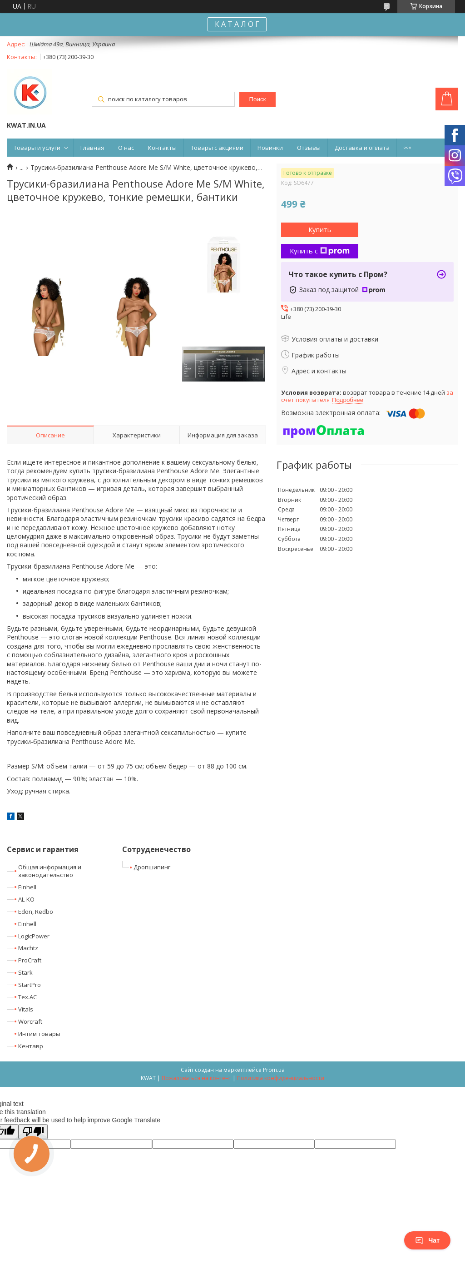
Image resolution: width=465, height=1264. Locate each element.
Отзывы (309, 148)
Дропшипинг (152, 867)
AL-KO (26, 899)
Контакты (162, 148)
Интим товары (39, 1034)
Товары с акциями (217, 148)
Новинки (270, 148)
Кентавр (30, 1046)
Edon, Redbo (35, 911)
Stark (25, 972)
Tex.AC (27, 997)
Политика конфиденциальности (280, 1078)
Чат (427, 1240)
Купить (319, 229)
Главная (92, 148)
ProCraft (29, 960)
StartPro (29, 985)
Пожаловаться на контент (196, 1078)
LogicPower (33, 936)
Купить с (320, 250)
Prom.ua (274, 1070)
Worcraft (30, 1021)
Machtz (28, 948)
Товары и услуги (37, 148)
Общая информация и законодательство (49, 871)
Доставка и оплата (362, 148)
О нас (126, 148)
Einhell (27, 887)
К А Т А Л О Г (237, 24)
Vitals (25, 1009)
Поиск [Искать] (257, 99)
